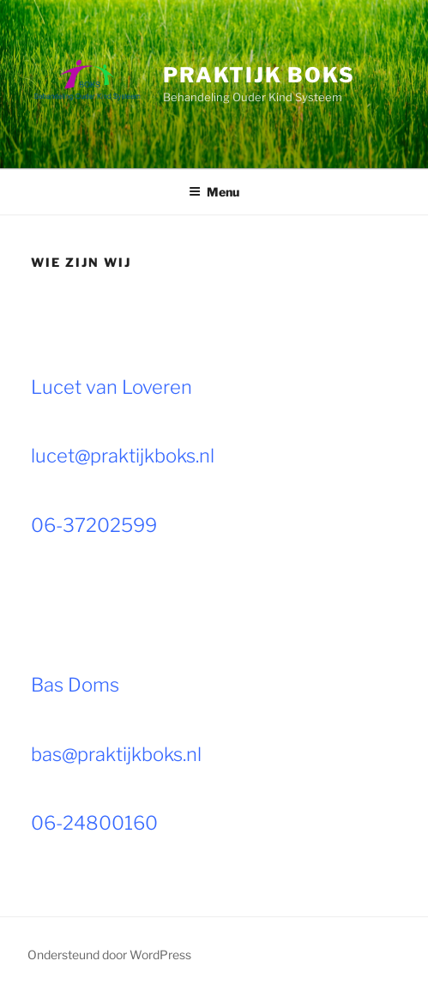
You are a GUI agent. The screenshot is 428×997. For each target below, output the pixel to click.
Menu (214, 191)
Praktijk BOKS (259, 75)
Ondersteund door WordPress (109, 954)
